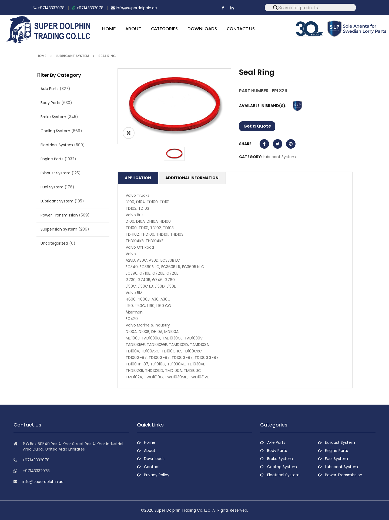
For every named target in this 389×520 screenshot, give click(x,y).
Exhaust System (56, 173)
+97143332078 (49, 8)
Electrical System (57, 145)
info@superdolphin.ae (134, 8)
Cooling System (55, 131)
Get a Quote (257, 126)
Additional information (192, 178)
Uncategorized (54, 243)
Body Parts (50, 102)
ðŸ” (128, 133)
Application (138, 178)
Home (41, 56)
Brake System (53, 116)
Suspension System (59, 229)
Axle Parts (50, 88)
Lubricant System (72, 56)
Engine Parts (52, 159)
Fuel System (52, 187)
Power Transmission (59, 215)
